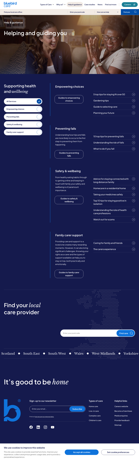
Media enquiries (121, 416)
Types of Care (47, 4)
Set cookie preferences (118, 452)
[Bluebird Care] (10, 6)
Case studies (89, 4)
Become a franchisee (123, 411)
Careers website (121, 406)
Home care (93, 406)
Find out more (110, 4)
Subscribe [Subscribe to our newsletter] (77, 409)
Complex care (95, 416)
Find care (126, 333)
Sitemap (118, 425)
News (100, 4)
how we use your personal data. (44, 416)
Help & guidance (75, 4)
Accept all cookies (81, 452)
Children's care (95, 420)
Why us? (60, 4)
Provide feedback (122, 420)
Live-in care (94, 411)
